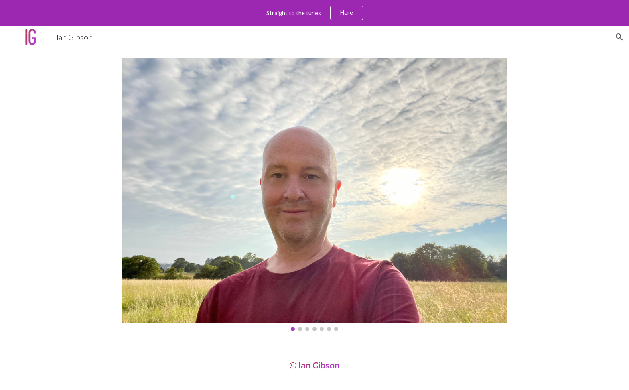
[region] (314, 13)
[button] (619, 37)
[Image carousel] (314, 194)
